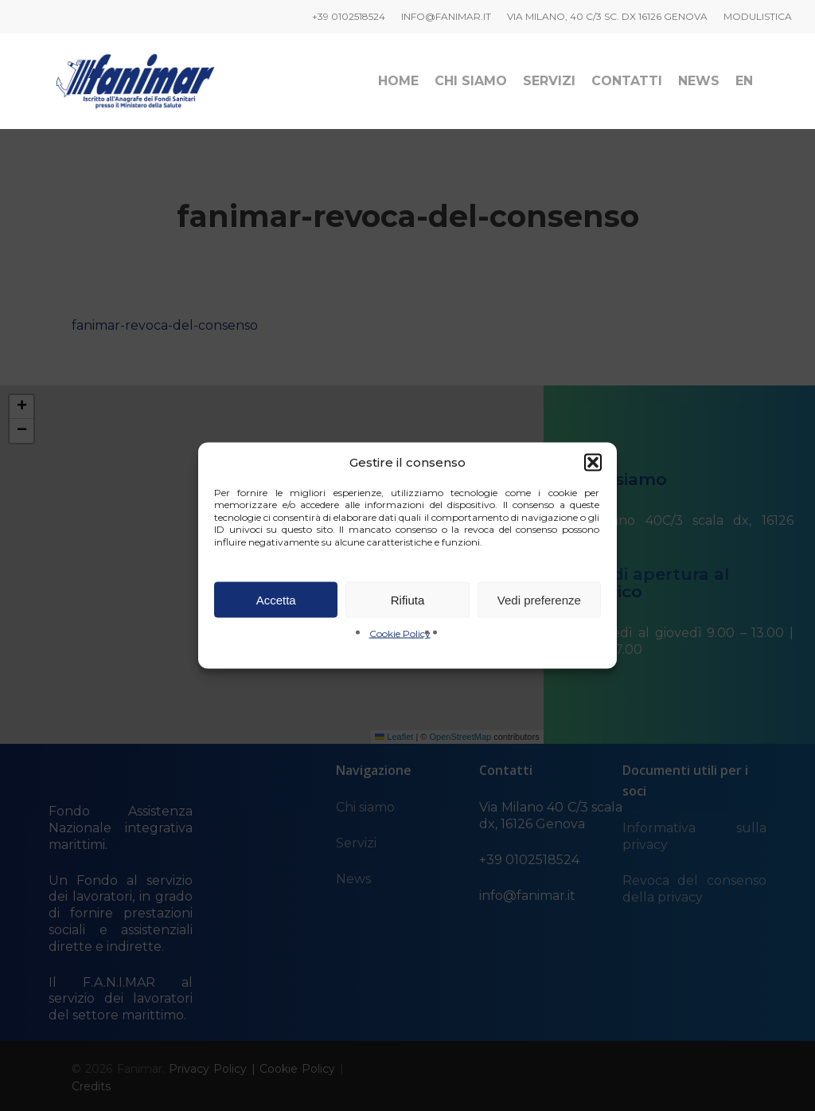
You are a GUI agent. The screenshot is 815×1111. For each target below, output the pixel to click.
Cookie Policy (400, 634)
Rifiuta (408, 599)
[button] (593, 462)
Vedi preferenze (539, 599)
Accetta (276, 599)
